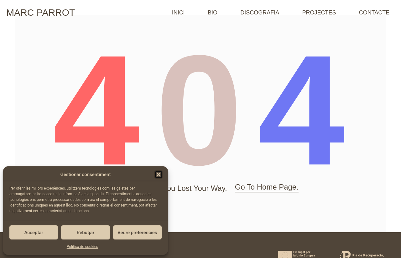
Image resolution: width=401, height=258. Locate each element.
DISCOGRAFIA (259, 12)
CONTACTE (374, 12)
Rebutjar (85, 232)
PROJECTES (319, 12)
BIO (212, 12)
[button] (158, 174)
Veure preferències (137, 232)
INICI (178, 12)
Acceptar (33, 232)
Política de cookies (82, 247)
